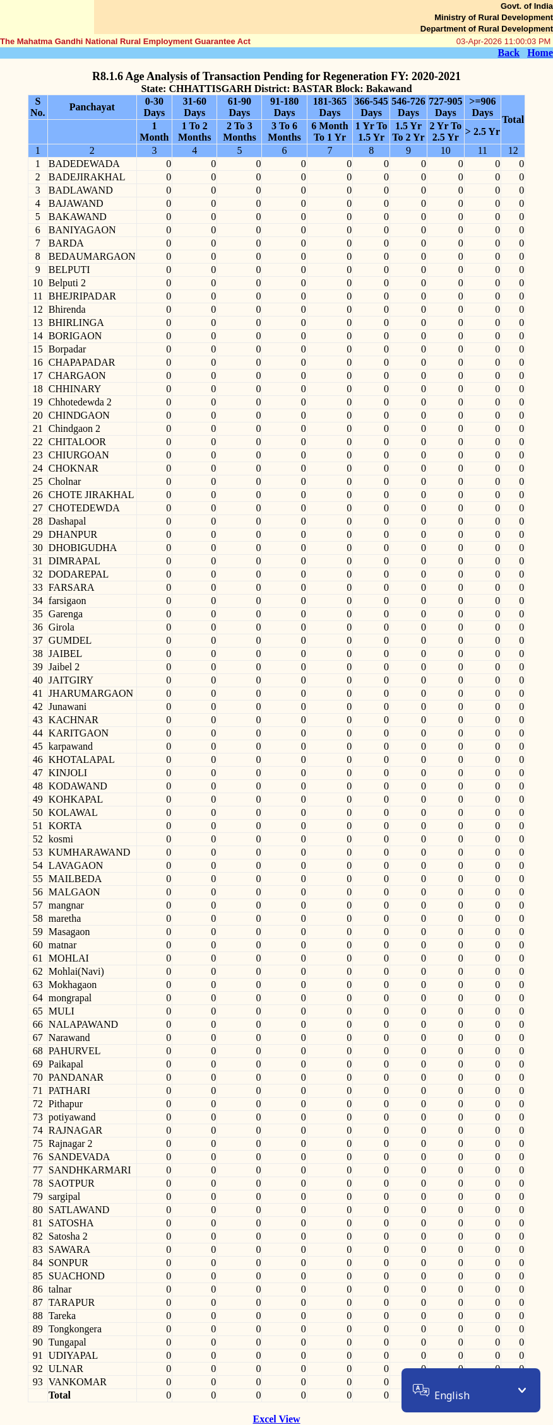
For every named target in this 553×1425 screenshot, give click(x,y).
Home (540, 52)
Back (508, 52)
